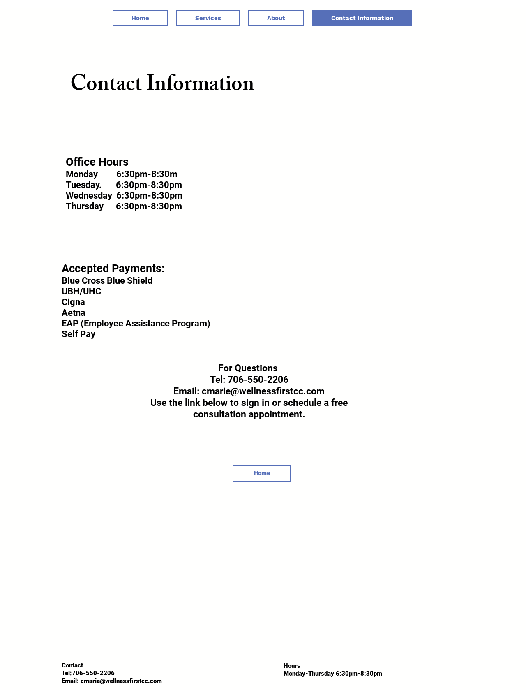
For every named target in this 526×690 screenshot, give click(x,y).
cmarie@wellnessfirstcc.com (121, 681)
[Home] (262, 473)
